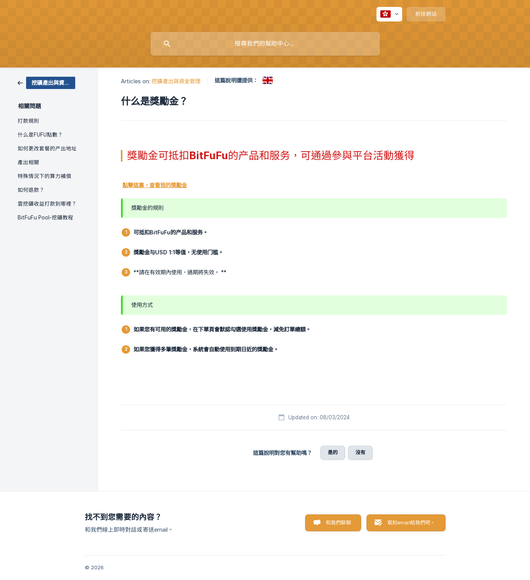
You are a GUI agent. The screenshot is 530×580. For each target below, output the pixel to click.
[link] (46, 82)
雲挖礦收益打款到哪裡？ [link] (47, 204)
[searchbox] (265, 44)
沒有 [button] (360, 452)
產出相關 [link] (28, 162)
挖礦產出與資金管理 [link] (176, 81)
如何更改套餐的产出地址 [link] (47, 148)
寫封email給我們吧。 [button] (411, 522)
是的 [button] (333, 452)
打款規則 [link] (28, 121)
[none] (389, 14)
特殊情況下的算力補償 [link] (44, 176)
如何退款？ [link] (31, 190)
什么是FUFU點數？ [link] (40, 135)
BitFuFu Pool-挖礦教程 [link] (45, 217)
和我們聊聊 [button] (338, 522)
